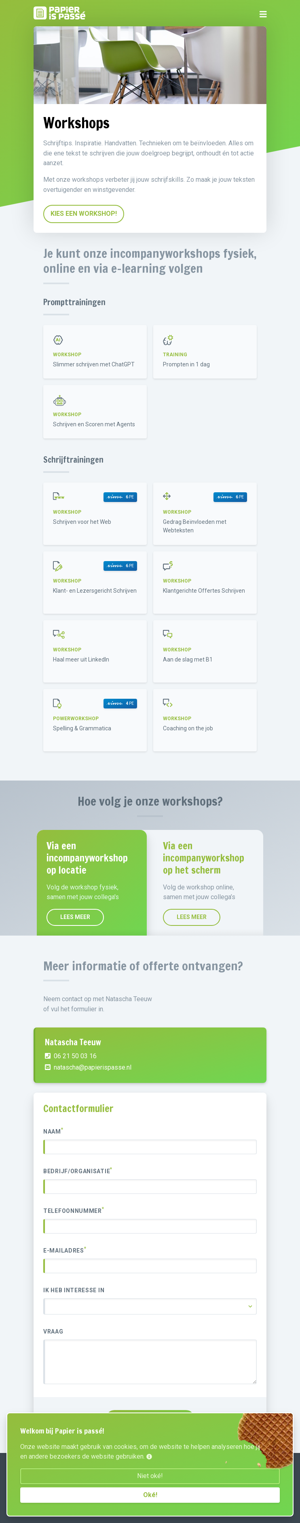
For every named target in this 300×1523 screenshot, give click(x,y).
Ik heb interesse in (73, 1290)
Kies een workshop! (84, 213)
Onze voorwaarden (61, 1493)
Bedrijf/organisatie (77, 1170)
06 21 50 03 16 (71, 1090)
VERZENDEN (150, 1418)
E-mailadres (64, 1250)
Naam (53, 1131)
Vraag (53, 1331)
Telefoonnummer (73, 1210)
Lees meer (152, 917)
